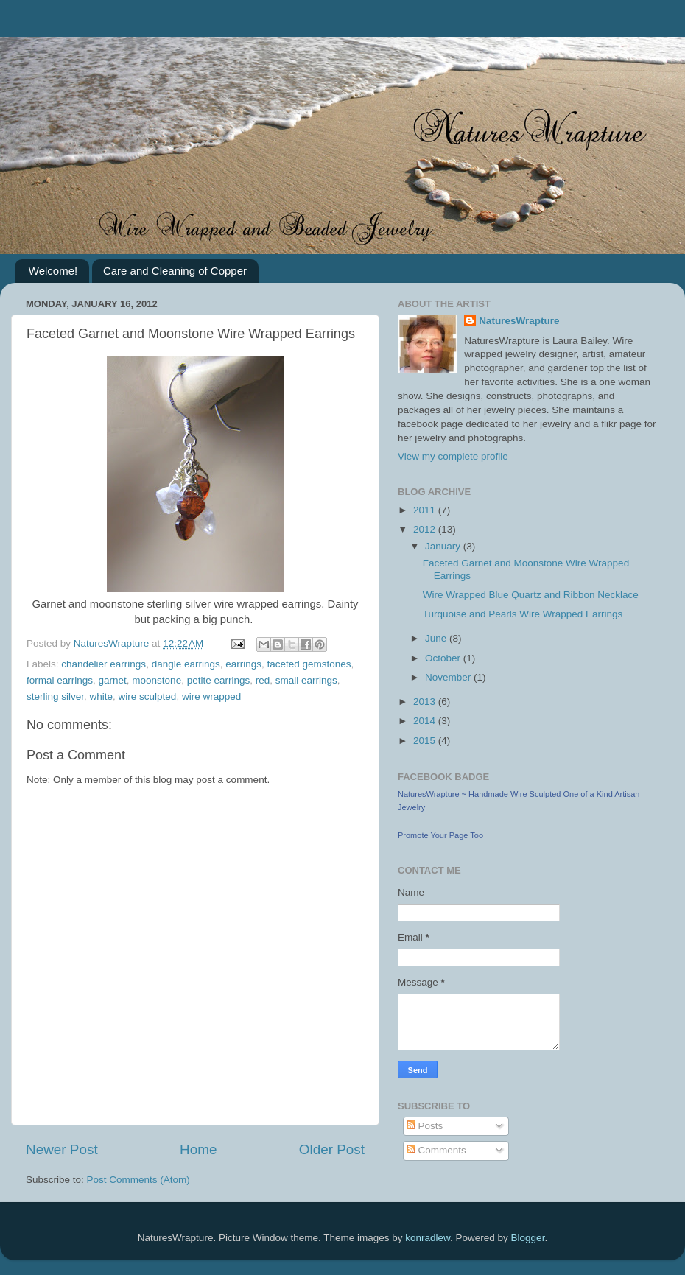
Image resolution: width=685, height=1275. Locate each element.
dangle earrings (186, 664)
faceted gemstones (309, 664)
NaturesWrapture (519, 320)
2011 (425, 510)
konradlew (427, 1237)
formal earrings (60, 680)
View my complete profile (453, 456)
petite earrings (218, 680)
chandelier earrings (103, 664)
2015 (425, 740)
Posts (425, 1125)
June (437, 638)
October (444, 658)
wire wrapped (211, 696)
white (101, 696)
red (263, 680)
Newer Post (62, 1149)
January (444, 546)
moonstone (156, 680)
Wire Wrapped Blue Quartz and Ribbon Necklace (531, 594)
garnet (113, 680)
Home (198, 1149)
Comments (436, 1150)
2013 (425, 701)
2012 (425, 529)
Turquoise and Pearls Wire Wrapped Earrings (523, 613)
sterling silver (55, 696)
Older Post (332, 1149)
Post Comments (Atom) (138, 1179)
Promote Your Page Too (440, 835)
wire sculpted (148, 696)
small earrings (306, 680)
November (449, 677)
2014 (425, 720)
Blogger (528, 1237)
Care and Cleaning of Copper (175, 270)
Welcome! (53, 270)
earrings (243, 664)
